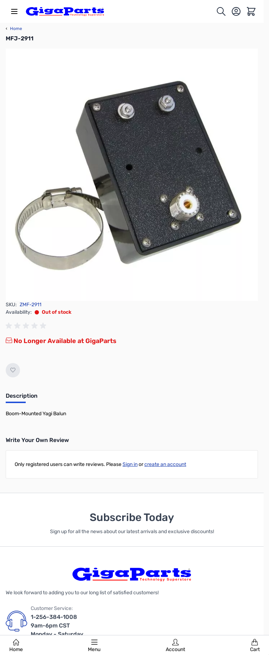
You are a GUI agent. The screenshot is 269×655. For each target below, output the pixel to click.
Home (16, 645)
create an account (165, 464)
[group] (27, 326)
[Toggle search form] (221, 11)
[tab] (22, 398)
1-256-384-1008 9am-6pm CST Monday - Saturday (57, 625)
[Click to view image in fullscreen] (132, 175)
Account (175, 645)
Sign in (130, 464)
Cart (255, 645)
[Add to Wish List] (13, 370)
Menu (94, 645)
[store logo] (65, 11)
